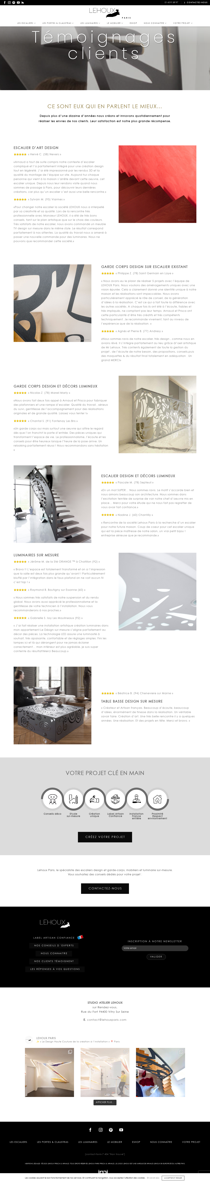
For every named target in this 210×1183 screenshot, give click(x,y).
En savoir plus (153, 1178)
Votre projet (183, 23)
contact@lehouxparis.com (144, 2)
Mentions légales (32, 1163)
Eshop (133, 23)
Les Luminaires (90, 23)
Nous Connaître (155, 23)
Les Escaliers (26, 23)
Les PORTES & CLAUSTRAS (58, 23)
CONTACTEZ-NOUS (196, 3)
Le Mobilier (115, 23)
